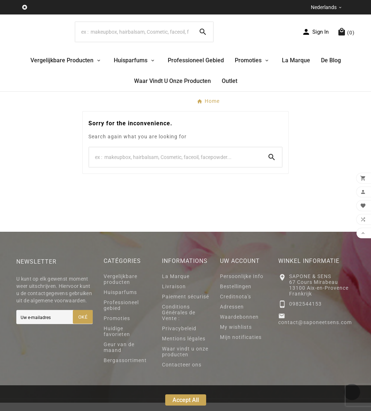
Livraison (174, 295)
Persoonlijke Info (241, 285)
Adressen (232, 315)
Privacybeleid (179, 337)
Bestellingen (235, 295)
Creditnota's (235, 305)
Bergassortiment (125, 369)
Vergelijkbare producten (120, 287)
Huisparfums (120, 300)
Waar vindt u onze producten (185, 360)
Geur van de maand (119, 355)
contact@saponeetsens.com (315, 331)
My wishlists (236, 335)
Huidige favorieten (117, 339)
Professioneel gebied (121, 313)
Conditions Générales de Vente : (178, 321)
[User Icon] (315, 36)
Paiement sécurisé (185, 305)
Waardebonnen (239, 325)
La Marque (175, 285)
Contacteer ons (181, 373)
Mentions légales (183, 347)
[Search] (134, 36)
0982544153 (305, 312)
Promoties (117, 327)
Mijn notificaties (241, 345)
